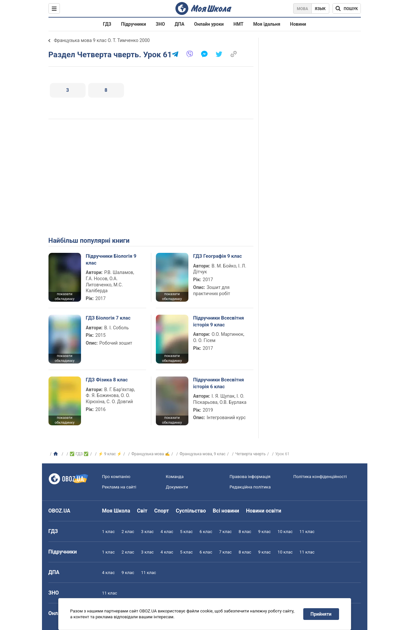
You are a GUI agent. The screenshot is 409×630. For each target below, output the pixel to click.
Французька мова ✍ (150, 454)
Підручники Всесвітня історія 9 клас (218, 321)
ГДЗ (107, 24)
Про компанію (116, 476)
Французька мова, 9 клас (202, 454)
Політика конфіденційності (320, 476)
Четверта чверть (250, 454)
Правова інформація (250, 476)
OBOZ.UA (59, 511)
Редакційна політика (250, 487)
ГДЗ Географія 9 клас (217, 256)
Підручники (133, 24)
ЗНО (160, 24)
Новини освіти (263, 511)
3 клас (147, 531)
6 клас (205, 531)
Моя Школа (116, 511)
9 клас (264, 531)
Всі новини (226, 511)
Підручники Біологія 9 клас (111, 259)
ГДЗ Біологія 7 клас (108, 318)
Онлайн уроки (209, 24)
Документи (177, 487)
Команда (175, 476)
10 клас (285, 531)
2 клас (127, 531)
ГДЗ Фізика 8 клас (107, 380)
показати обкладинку (65, 296)
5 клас (186, 531)
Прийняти (320, 614)
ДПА (179, 24)
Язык (320, 9)
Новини (298, 24)
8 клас (245, 531)
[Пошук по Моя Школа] (347, 8)
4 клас (166, 531)
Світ (142, 511)
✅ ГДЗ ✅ (79, 454)
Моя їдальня (266, 24)
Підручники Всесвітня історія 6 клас (218, 383)
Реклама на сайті (119, 487)
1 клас (108, 531)
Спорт (161, 511)
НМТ (239, 24)
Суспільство (191, 511)
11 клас (306, 531)
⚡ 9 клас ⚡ (110, 454)
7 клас (225, 531)
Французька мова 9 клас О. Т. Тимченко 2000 (102, 40)
